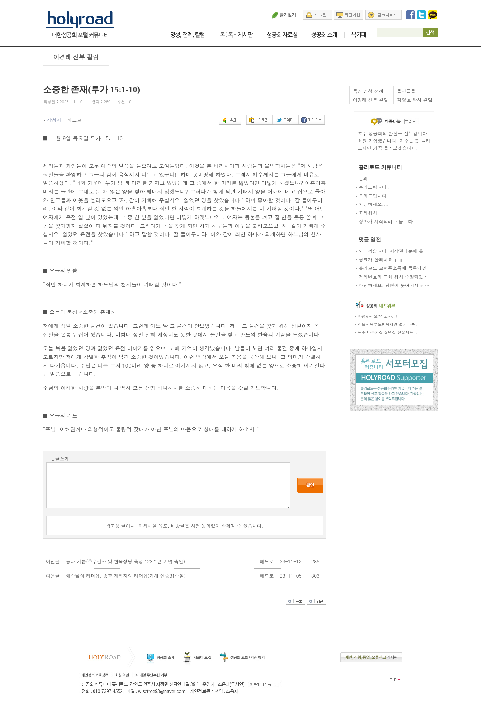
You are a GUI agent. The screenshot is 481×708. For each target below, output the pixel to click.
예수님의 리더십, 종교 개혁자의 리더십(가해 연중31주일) (126, 575)
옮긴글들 (406, 91)
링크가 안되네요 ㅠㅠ (381, 259)
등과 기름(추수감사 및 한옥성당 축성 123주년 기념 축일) (125, 561)
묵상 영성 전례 (368, 91)
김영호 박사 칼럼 (414, 99)
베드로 (75, 120)
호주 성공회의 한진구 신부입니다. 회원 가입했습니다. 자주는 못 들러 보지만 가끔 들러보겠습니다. (394, 140)
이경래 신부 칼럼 (370, 99)
